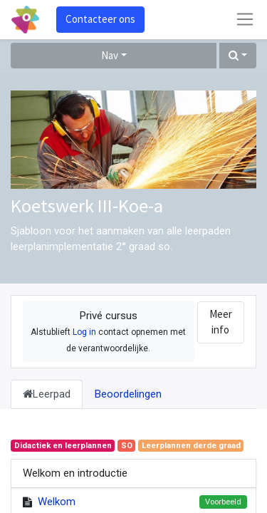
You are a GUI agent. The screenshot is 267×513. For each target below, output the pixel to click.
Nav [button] (109, 55)
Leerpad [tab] (46, 394)
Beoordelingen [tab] (128, 394)
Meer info (220, 322)
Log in (84, 332)
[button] (237, 56)
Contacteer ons (100, 19)
